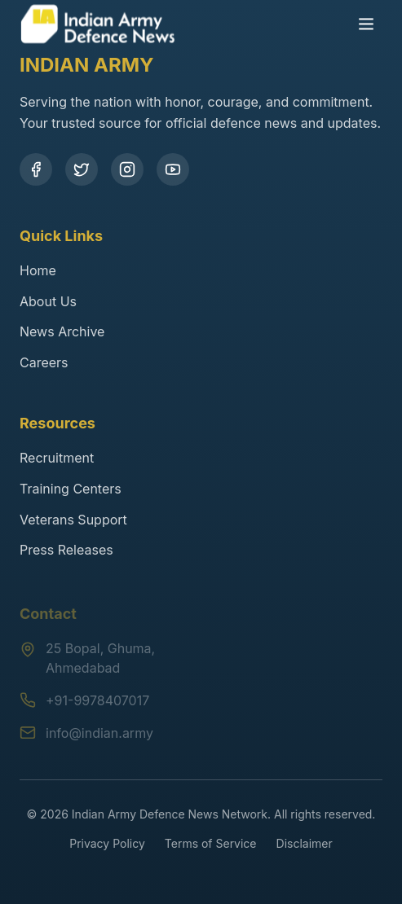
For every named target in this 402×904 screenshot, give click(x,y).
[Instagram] (127, 169)
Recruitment (57, 458)
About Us (48, 301)
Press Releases (66, 550)
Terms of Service (211, 843)
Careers (44, 362)
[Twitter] (81, 169)
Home (38, 270)
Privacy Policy (107, 843)
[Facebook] (36, 169)
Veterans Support (73, 519)
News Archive (62, 331)
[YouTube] (173, 169)
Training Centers (70, 489)
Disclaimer (304, 843)
